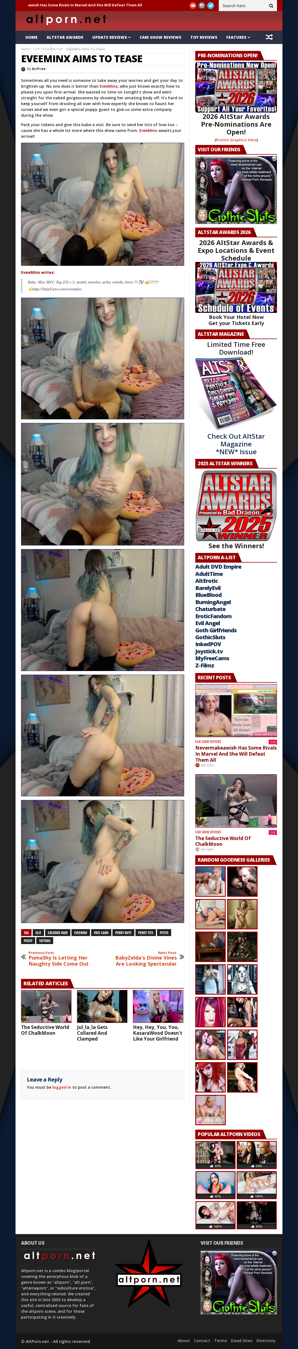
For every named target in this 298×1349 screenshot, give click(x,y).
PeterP (207, 850)
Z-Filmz (204, 665)
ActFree (39, 68)
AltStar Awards (65, 37)
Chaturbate (210, 609)
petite (164, 932)
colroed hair (58, 932)
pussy (28, 940)
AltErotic (206, 580)
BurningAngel (213, 602)
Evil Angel (207, 623)
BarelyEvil (207, 588)
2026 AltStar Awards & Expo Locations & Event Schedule (236, 250)
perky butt (123, 932)
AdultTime (209, 574)
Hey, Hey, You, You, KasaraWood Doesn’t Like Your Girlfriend (157, 1033)
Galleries (36, 50)
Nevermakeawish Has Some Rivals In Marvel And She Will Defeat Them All (79, 4)
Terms (220, 1340)
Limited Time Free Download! (236, 348)
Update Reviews (109, 37)
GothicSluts (210, 637)
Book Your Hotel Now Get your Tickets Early (236, 320)
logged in (61, 1087)
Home (31, 37)
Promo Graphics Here (236, 139)
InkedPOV (208, 644)
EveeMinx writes (37, 272)
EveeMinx (109, 86)
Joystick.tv (209, 651)
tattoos (44, 940)
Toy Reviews (203, 37)
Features (236, 37)
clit (38, 932)
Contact (202, 1340)
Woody (207, 765)
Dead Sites (242, 1340)
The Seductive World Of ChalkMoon (45, 1030)
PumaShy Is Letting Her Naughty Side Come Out (60, 959)
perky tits (145, 932)
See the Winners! (236, 510)
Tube (60, 50)
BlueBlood (208, 595)
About (184, 1340)
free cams (101, 932)
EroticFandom (213, 616)
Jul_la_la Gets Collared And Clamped (92, 1033)
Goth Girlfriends (216, 630)
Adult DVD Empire (218, 566)
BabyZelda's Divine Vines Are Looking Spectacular (145, 959)
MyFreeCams (212, 658)
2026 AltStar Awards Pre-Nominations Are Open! (236, 124)
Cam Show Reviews (160, 37)
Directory (266, 1340)
